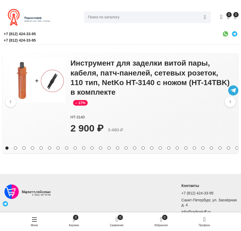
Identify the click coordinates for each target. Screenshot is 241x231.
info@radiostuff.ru (196, 212)
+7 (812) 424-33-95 (198, 193)
